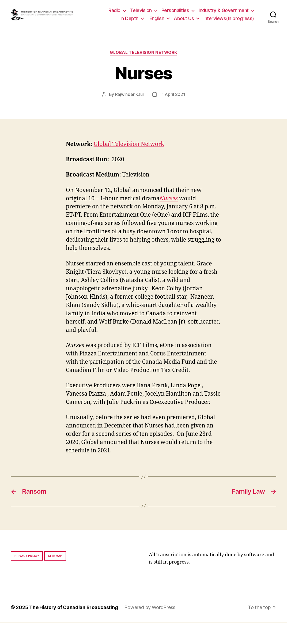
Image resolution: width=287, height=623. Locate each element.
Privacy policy (26, 556)
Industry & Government (224, 10)
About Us (184, 18)
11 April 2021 (172, 94)
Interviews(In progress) (228, 18)
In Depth (129, 18)
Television (141, 10)
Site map (55, 556)
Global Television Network (143, 53)
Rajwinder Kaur (129, 94)
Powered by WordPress (149, 608)
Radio (114, 10)
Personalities (175, 10)
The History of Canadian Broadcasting (73, 608)
